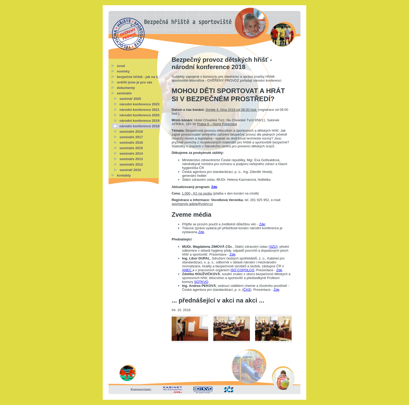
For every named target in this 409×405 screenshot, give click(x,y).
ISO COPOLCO (242, 270)
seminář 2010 (130, 170)
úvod (121, 66)
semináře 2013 (131, 159)
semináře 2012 (131, 164)
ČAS (246, 290)
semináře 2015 (131, 148)
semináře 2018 (131, 132)
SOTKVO (201, 282)
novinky (123, 71)
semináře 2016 (131, 142)
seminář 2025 (130, 99)
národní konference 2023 (139, 104)
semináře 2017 (131, 137)
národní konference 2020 (139, 115)
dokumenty (126, 88)
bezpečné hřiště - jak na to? (139, 77)
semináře (124, 93)
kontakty (124, 175)
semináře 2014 (131, 153)
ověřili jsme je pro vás (134, 82)
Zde (214, 187)
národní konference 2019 (139, 121)
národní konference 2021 (139, 110)
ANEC (187, 270)
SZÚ (273, 247)
